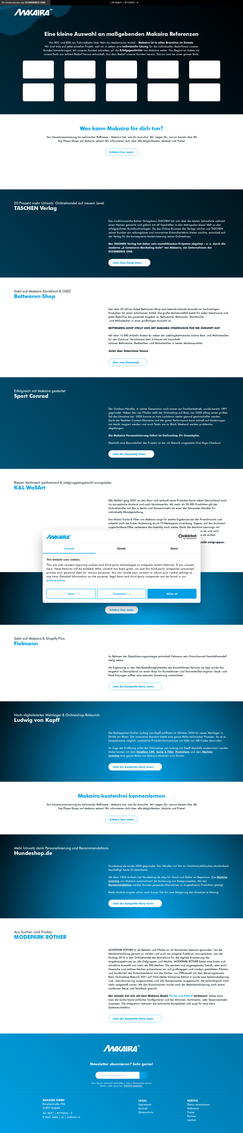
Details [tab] (121, 548)
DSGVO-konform (133, 1085)
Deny (71, 593)
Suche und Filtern (181, 995)
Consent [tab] (69, 548)
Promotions (182, 751)
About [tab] (174, 548)
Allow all (172, 593)
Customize (121, 593)
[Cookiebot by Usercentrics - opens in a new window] (181, 537)
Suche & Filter (165, 751)
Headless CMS (146, 751)
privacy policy (55, 580)
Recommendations (120, 885)
